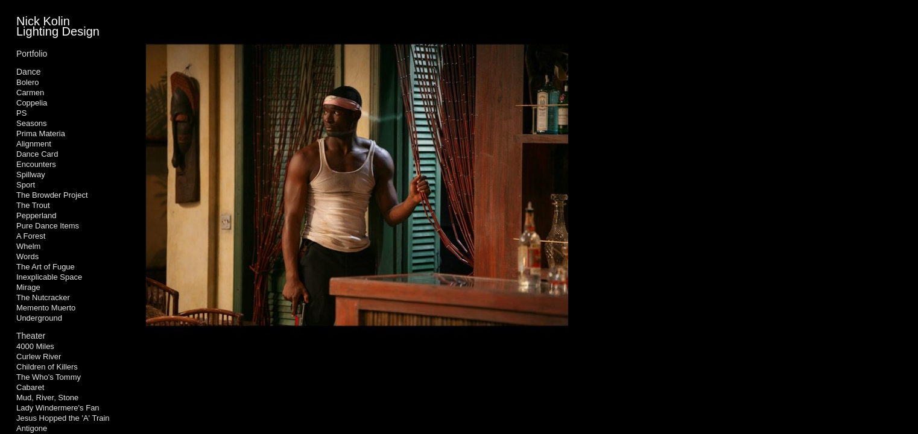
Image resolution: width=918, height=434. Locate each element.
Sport (25, 184)
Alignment (33, 143)
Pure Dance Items (47, 225)
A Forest (30, 236)
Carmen (30, 92)
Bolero (27, 82)
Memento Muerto (45, 307)
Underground (39, 317)
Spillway (30, 174)
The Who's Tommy (48, 377)
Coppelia (31, 102)
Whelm (28, 246)
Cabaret (30, 387)
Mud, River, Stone (47, 397)
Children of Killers (47, 366)
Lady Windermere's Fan (58, 407)
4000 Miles (35, 346)
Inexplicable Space (49, 276)
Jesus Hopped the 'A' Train (63, 418)
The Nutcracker (43, 297)
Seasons (31, 123)
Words (27, 256)
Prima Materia (40, 133)
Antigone (31, 428)
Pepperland (36, 215)
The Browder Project (52, 195)
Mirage (28, 287)
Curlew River (38, 356)
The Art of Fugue (45, 266)
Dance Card (37, 154)
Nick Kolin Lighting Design (58, 26)
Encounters (36, 164)
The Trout (33, 205)
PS (21, 113)
